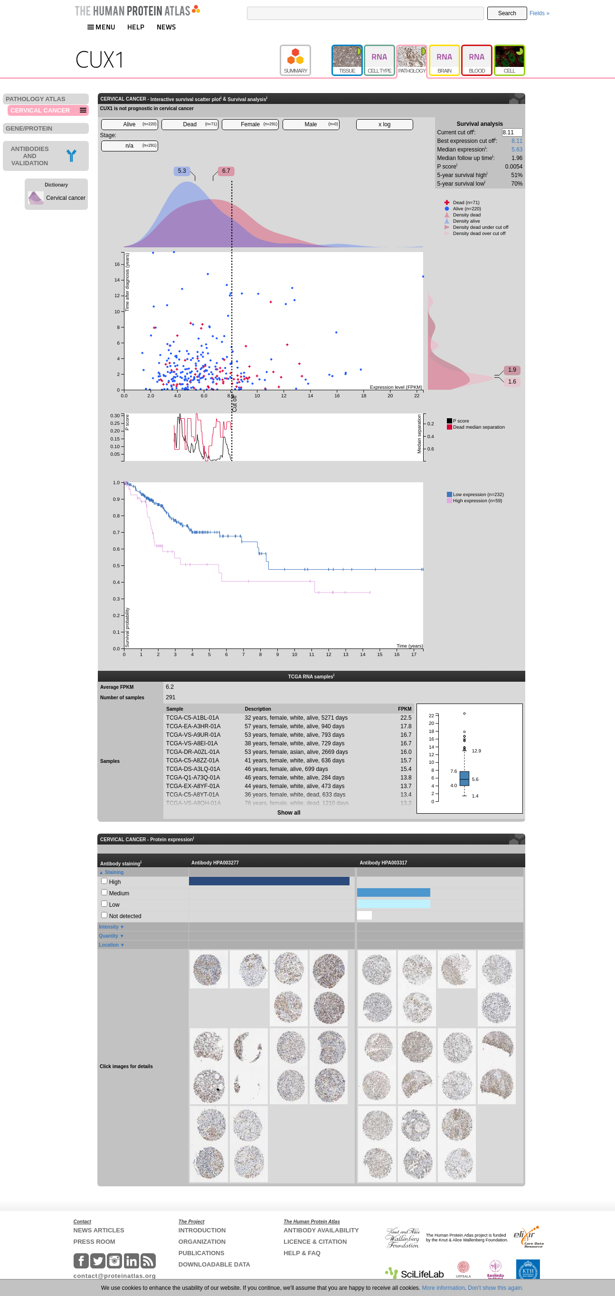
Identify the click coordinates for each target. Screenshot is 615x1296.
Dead (200, 124)
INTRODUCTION (202, 1230)
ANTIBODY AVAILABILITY (321, 1230)
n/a (140, 145)
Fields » (539, 13)
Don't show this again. (495, 1288)
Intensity (108, 927)
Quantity (108, 936)
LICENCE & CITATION (315, 1241)
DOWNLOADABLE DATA (214, 1264)
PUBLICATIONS (202, 1253)
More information (443, 1288)
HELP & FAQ (302, 1253)
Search (507, 13)
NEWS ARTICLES (99, 1230)
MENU (101, 27)
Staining (114, 872)
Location (109, 945)
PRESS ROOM (94, 1241)
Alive (139, 124)
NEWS (166, 27)
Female (259, 124)
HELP (135, 27)
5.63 (516, 149)
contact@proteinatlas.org (115, 1275)
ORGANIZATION (202, 1241)
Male (321, 124)
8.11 (516, 141)
